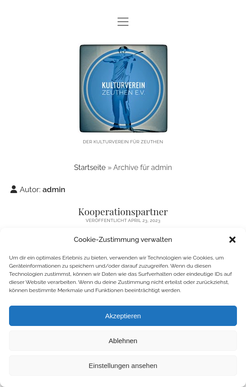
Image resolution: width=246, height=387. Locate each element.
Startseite (90, 167)
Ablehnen (123, 341)
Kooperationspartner (123, 211)
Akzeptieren (123, 316)
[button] (232, 239)
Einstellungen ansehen (123, 365)
